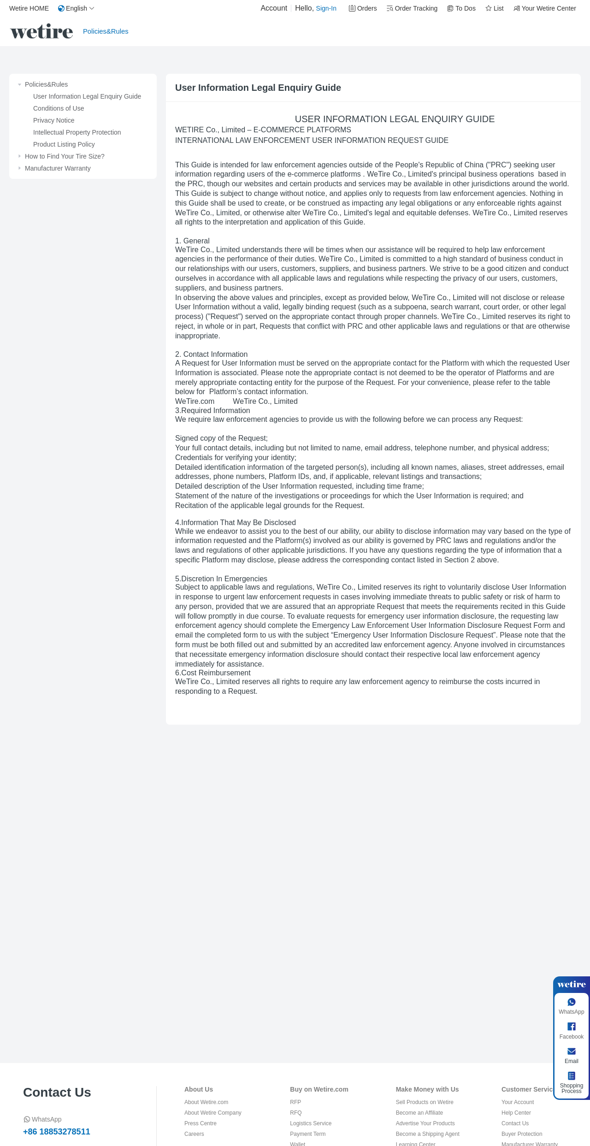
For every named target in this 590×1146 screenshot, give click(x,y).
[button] (76, 8)
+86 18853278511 (56, 1132)
